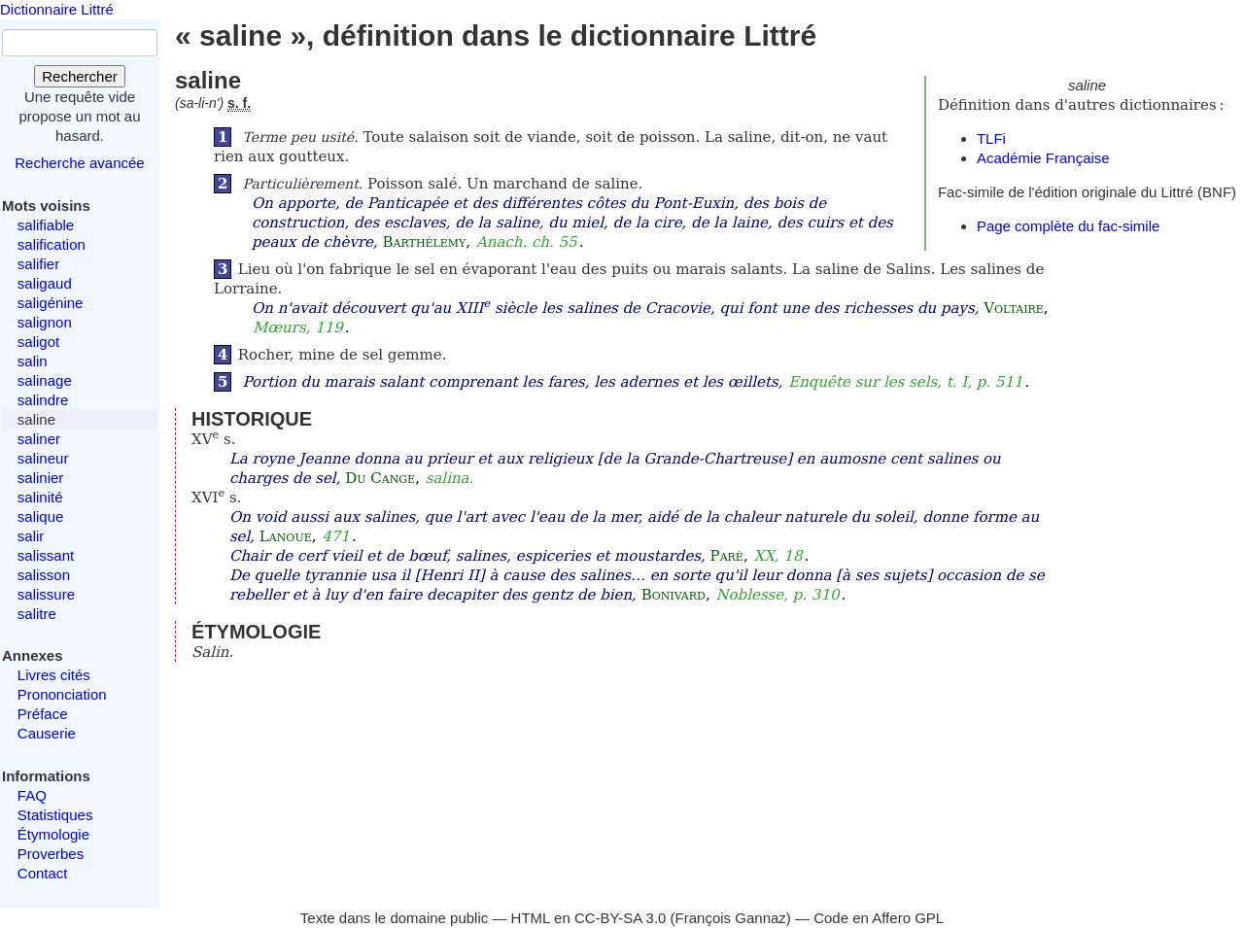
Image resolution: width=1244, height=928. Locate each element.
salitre (36, 613)
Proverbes (50, 853)
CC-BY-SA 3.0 (620, 918)
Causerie (46, 733)
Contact (42, 873)
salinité (40, 497)
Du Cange (380, 478)
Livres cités (53, 675)
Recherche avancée (79, 163)
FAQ (32, 795)
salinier (40, 477)
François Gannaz (730, 918)
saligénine (50, 302)
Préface (42, 713)
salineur (43, 458)
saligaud (44, 283)
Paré (726, 556)
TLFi (991, 138)
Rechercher (80, 76)
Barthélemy (424, 242)
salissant (45, 555)
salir (31, 536)
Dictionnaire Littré (57, 9)
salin (32, 361)
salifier (38, 264)
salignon (44, 322)
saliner (38, 438)
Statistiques (55, 815)
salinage (44, 380)
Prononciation (62, 694)
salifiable (45, 225)
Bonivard (673, 594)
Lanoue (285, 536)
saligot (38, 341)
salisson (43, 575)
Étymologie (53, 834)
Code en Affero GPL (878, 918)
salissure (46, 594)
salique (40, 516)
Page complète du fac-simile (1068, 226)
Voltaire (1014, 308)
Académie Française (1043, 158)
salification (51, 244)
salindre (43, 400)
